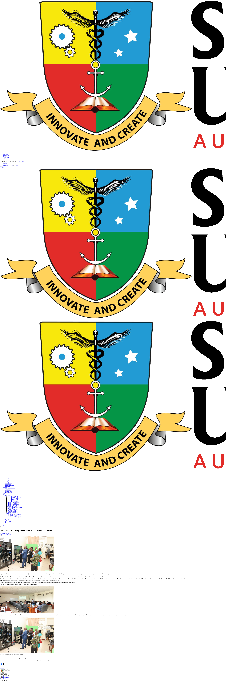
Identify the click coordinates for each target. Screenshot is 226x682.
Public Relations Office (6, 533)
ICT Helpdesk (21, 161)
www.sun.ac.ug (3, 678)
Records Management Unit (12, 511)
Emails (3, 167)
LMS (17, 165)
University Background (9, 477)
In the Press (2, 534)
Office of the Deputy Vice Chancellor (14, 497)
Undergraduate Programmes (10, 488)
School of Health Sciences (12, 515)
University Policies (8, 482)
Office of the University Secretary (13, 498)
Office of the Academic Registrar (13, 499)
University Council (8, 483)
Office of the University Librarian (13, 517)
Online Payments (6, 155)
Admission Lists (8, 490)
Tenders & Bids (5, 165)
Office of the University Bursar (13, 500)
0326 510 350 (4, 676)
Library (4, 158)
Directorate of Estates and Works (13, 504)
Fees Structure (7, 489)
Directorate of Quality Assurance (13, 505)
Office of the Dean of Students (12, 501)
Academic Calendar (8, 492)
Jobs (3, 159)
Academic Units (8, 513)
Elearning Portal (6, 157)
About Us (4, 475)
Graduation (5, 523)
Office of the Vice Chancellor (12, 496)
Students (4, 518)
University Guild (8, 521)
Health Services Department (12, 506)
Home (4, 474)
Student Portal (7, 520)
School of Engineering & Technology (14, 514)
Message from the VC (9, 481)
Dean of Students (8, 519)
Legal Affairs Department (11, 510)
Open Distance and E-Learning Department (15, 507)
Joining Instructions (8, 491)
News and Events (8, 534)
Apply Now (2, 525)
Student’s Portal (5, 154)
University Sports (8, 522)
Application (5, 156)
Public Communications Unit (12, 512)
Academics (5, 487)
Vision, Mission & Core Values (10, 476)
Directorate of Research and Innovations (14, 516)
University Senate (8, 484)
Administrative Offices (9, 495)
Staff (3, 494)
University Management (9, 485)
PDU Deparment (10, 508)
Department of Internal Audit (12, 509)
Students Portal (5, 163)
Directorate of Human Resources (13, 502)
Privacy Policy (7, 486)
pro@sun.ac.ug (6, 677)
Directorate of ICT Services (12, 503)
